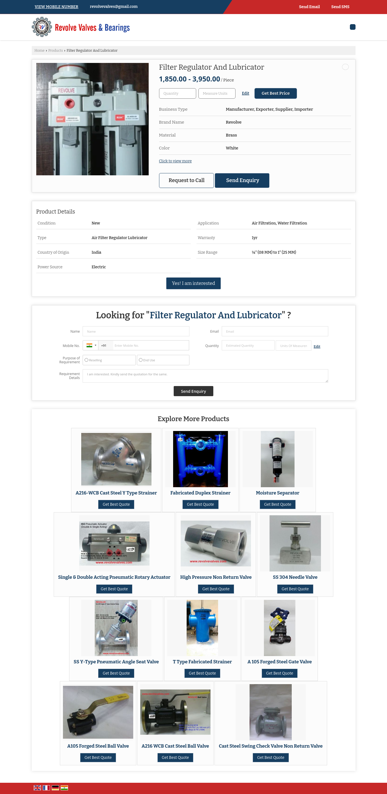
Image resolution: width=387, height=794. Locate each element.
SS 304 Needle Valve (295, 577)
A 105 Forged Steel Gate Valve (279, 661)
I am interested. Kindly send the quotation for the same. (205, 376)
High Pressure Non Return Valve (216, 577)
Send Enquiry (242, 180)
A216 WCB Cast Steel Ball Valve (175, 746)
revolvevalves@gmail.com (114, 6)
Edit (245, 93)
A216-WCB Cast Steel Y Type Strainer (116, 493)
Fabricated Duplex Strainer (200, 493)
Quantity (212, 345)
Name (75, 331)
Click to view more (175, 161)
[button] (56, 6)
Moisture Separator (277, 493)
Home (40, 50)
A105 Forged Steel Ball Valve (98, 746)
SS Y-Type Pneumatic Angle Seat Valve (116, 661)
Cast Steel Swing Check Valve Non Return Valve (271, 746)
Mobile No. (71, 345)
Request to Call (187, 180)
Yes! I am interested (193, 283)
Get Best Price (276, 93)
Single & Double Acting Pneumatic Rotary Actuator (114, 577)
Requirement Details (69, 376)
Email (214, 331)
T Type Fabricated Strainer (202, 661)
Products (55, 50)
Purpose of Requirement (69, 360)
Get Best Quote (116, 504)
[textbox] (217, 93)
